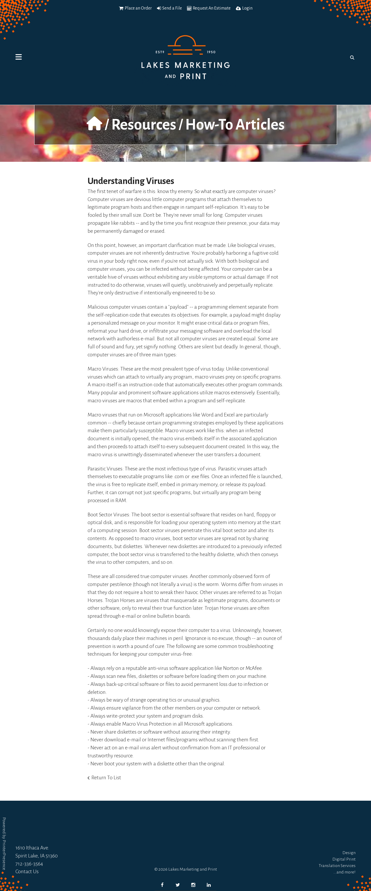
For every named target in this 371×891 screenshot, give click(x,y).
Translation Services (337, 865)
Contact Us (27, 871)
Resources (143, 125)
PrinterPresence (4, 855)
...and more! (344, 872)
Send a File (172, 8)
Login (247, 8)
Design (349, 852)
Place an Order (138, 8)
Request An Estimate (212, 8)
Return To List (106, 777)
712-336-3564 (29, 863)
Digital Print (344, 859)
